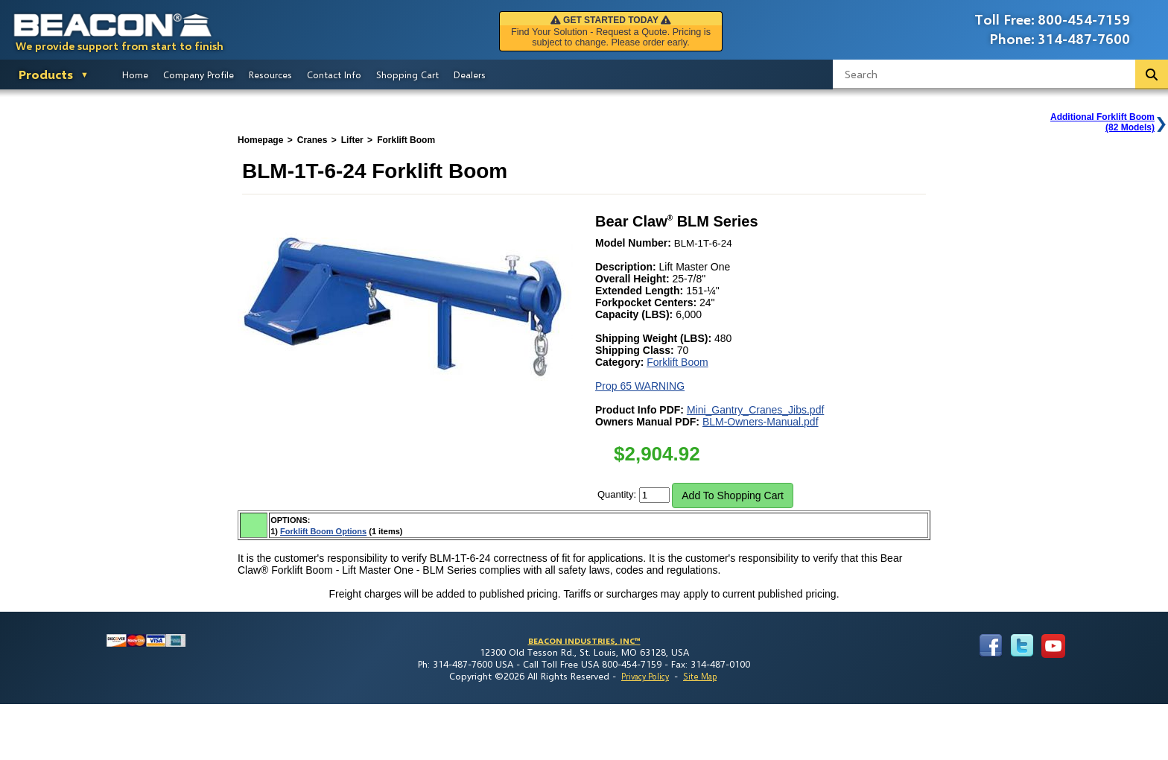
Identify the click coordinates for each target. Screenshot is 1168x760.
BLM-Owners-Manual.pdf (760, 422)
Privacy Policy (645, 676)
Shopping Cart (407, 74)
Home (135, 74)
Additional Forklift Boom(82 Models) (1102, 122)
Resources (270, 74)
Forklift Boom (677, 362)
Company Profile (198, 74)
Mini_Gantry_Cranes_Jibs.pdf (755, 410)
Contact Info (334, 74)
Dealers (470, 74)
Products (46, 74)
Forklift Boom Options (323, 531)
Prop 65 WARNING (640, 386)
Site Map (700, 676)
